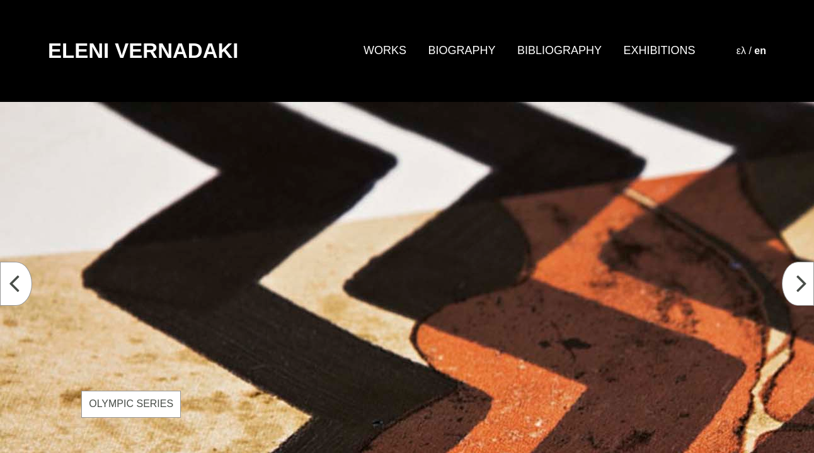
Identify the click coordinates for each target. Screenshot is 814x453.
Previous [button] (23, 284)
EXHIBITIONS (659, 50)
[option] (407, 277)
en (760, 50)
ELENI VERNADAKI (143, 50)
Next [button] (805, 284)
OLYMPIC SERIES (131, 403)
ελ (741, 50)
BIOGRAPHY (461, 50)
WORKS (385, 50)
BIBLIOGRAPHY (559, 50)
